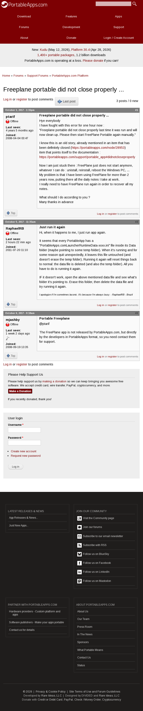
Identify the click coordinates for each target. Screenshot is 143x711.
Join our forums (89, 527)
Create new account (23, 451)
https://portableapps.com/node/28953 (98, 147)
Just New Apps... (18, 525)
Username (15, 424)
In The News (84, 634)
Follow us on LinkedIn (93, 572)
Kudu (43, 49)
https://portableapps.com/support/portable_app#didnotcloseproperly (87, 157)
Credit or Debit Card (50, 699)
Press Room (84, 626)
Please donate (93, 60)
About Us (82, 611)
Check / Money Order (87, 699)
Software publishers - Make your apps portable (36, 622)
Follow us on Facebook (94, 563)
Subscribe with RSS (92, 545)
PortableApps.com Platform (70, 75)
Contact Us (84, 657)
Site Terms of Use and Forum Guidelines (94, 691)
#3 (136, 313)
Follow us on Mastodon (94, 581)
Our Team (83, 619)
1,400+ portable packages (55, 55)
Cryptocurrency (111, 699)
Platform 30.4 (80, 49)
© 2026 (27, 691)
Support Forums (37, 75)
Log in (7, 99)
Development (71, 27)
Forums (24, 27)
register (21, 99)
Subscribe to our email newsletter (100, 536)
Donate (71, 37)
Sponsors (83, 642)
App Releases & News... (23, 517)
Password (15, 437)
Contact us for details (21, 630)
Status (81, 665)
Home (6, 75)
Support (118, 27)
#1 (136, 110)
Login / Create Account (119, 37)
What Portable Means (90, 650)
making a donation (54, 381)
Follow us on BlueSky (93, 554)
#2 (136, 221)
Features (71, 16)
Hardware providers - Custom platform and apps (34, 613)
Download (24, 16)
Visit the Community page (95, 518)
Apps (118, 16)
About (24, 37)
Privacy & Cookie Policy (51, 691)
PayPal (68, 699)
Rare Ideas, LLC (51, 695)
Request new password (26, 455)
